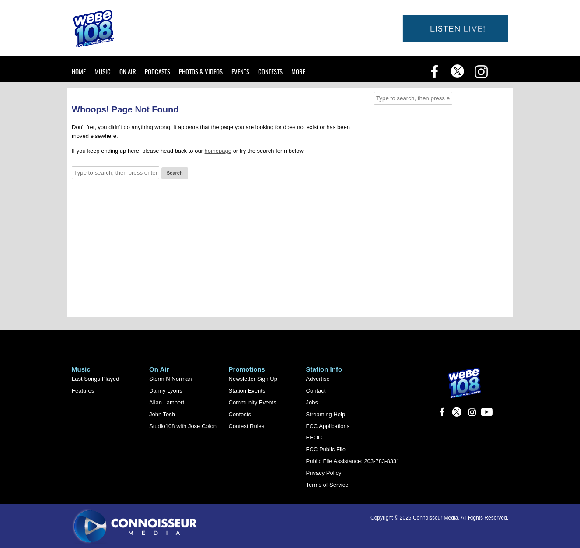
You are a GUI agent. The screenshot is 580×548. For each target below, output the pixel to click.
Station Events (247, 390)
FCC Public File (326, 449)
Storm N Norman (170, 379)
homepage (218, 151)
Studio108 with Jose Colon (183, 426)
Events (240, 71)
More (298, 71)
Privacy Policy (324, 473)
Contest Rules (247, 426)
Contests (270, 71)
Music (102, 71)
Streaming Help (326, 414)
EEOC (314, 437)
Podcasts (157, 71)
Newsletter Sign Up (253, 379)
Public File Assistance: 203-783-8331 (353, 461)
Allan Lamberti (167, 402)
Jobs (312, 402)
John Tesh (162, 414)
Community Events (252, 402)
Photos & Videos (201, 71)
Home (79, 71)
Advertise (318, 379)
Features (83, 390)
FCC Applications (328, 426)
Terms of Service (327, 484)
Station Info (324, 369)
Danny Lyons (165, 390)
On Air (127, 71)
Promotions (247, 369)
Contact (316, 390)
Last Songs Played (95, 379)
